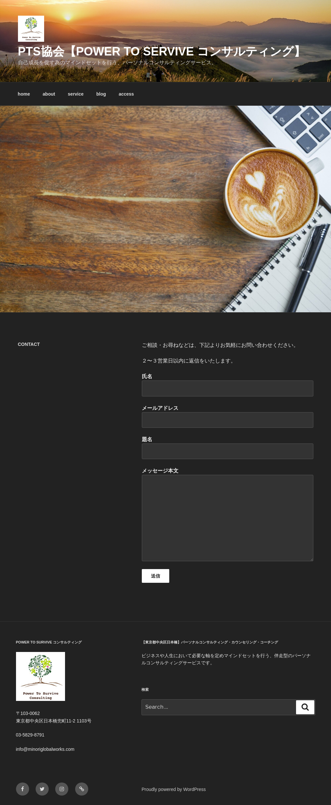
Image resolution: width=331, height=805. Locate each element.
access (126, 94)
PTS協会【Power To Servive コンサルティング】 (162, 51)
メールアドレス (227, 416)
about (49, 94)
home (24, 94)
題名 (227, 448)
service (76, 94)
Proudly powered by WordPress (173, 789)
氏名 (227, 385)
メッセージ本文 (227, 514)
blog (101, 94)
